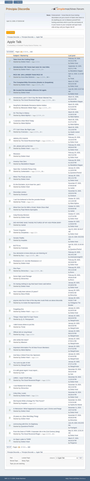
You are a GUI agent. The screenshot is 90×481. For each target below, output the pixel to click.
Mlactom (24, 342)
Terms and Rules (74, 478)
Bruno (72, 272)
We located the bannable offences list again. (30, 90)
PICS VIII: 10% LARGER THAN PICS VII (28, 75)
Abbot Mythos (26, 115)
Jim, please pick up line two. (23, 146)
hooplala (24, 240)
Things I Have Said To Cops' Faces (25, 317)
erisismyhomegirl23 (76, 257)
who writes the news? (20, 340)
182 (31, 52)
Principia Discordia (18, 9)
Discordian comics (19, 192)
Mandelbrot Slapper (76, 71)
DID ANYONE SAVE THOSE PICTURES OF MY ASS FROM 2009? (37, 223)
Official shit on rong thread (22, 332)
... (29, 52)
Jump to (52, 458)
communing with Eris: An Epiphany (25, 424)
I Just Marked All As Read (22, 386)
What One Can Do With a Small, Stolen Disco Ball (31, 207)
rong (22, 334)
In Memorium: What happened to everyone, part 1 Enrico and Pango (37, 409)
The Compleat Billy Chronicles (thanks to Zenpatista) (33, 82)
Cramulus (73, 109)
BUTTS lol (17, 245)
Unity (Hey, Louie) (19, 393)
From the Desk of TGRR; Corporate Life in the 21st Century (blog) (36, 431)
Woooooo (16, 154)
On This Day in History (21, 113)
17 (49, 108)
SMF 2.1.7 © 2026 (10, 478)
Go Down (10, 52)
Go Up (9, 447)
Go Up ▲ (82, 478)
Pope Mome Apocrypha (29, 210)
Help (67, 478)
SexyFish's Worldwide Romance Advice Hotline (30, 105)
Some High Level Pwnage (22, 276)
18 (53, 434)
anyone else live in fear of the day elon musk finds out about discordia (37, 300)
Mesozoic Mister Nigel (28, 108)
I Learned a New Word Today (23, 121)
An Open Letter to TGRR (22, 439)
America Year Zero (19, 161)
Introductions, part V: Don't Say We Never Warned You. (32, 98)
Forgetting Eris (18, 309)
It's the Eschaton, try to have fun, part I (27, 184)
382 (48, 77)
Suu (22, 255)
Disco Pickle (25, 294)
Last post (72, 55)
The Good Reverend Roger (30, 100)
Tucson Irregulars (19, 230)
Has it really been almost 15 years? (25, 291)
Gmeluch (24, 194)
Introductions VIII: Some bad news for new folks (31, 67)
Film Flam (16, 268)
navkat (72, 188)
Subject (16, 55)
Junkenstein (25, 171)
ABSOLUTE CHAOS (20, 138)
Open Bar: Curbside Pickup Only (24, 169)
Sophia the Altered (76, 405)
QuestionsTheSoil (76, 173)
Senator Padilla (18, 238)
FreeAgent (73, 428)
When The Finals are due (22, 177)
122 (53, 100)
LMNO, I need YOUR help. (22, 378)
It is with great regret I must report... (25, 370)
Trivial (72, 78)
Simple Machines (21, 478)
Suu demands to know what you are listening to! (30, 253)
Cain (22, 373)
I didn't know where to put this (23, 324)
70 (42, 85)
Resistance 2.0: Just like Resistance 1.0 (27, 261)
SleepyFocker (74, 320)
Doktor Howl (25, 62)
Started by (24, 55)
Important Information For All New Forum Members (31, 347)
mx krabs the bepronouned (30, 303)
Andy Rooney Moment (21, 215)
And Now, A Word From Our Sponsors (26, 355)
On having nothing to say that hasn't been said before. (32, 284)
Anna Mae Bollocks (27, 77)
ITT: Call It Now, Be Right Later (24, 129)
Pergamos (73, 443)
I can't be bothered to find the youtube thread (29, 199)
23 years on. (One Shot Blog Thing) (25, 416)
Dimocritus (24, 271)
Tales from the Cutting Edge (23, 59)
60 (41, 271)
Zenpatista (24, 232)
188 (37, 255)
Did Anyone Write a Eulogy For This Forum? (28, 401)
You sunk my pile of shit (21, 363)
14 (40, 132)
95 (42, 171)
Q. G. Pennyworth (27, 319)
